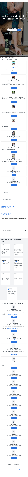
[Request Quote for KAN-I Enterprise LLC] (14, 368)
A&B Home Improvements (14, 348)
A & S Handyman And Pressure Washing (14, 108)
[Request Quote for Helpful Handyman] (14, 418)
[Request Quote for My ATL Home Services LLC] (14, 331)
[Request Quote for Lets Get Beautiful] (14, 438)
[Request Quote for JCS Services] (14, 458)
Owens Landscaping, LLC (14, 424)
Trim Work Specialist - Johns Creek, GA (18, 471)
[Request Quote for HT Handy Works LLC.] (14, 88)
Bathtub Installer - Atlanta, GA (17, 472)
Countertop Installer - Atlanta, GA (18, 470)
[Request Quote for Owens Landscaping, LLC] (14, 428)
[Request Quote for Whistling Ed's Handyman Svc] (14, 388)
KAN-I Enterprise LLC (14, 361)
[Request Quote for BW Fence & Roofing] (14, 102)
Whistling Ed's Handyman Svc (14, 384)
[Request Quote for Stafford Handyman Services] (14, 448)
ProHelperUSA (14, 135)
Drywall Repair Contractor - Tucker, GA (5, 473)
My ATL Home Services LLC (14, 323)
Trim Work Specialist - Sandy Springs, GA (5, 468)
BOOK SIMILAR (14, 460)
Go (19, 30)
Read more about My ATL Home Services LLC (12, 328)
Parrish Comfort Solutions (14, 374)
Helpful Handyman (14, 414)
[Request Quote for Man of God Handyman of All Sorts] (14, 398)
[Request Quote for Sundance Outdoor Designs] (14, 73)
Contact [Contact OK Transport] (14, 174)
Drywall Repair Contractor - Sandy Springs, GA (6, 467)
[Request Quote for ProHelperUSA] (14, 140)
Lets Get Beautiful (14, 434)
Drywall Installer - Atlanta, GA (4, 470)
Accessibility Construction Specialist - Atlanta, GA (6, 471)
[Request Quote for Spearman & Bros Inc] (14, 317)
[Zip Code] (12, 30)
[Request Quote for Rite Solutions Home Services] (14, 129)
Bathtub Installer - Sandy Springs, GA (18, 469)
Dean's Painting (14, 146)
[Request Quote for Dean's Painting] (14, 152)
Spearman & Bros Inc (14, 309)
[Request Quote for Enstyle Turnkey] (14, 164)
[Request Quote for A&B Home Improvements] (14, 354)
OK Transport (14, 170)
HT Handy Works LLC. (14, 79)
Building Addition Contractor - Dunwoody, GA (19, 467)
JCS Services (14, 454)
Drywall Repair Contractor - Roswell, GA (5, 469)
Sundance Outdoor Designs (14, 65)
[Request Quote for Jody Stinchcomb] (14, 408)
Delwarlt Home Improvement (14, 181)
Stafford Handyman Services (14, 444)
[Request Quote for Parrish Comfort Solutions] (14, 378)
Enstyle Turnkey (14, 158)
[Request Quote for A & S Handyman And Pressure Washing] (14, 116)
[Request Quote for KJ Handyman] (14, 342)
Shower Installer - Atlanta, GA (4, 472)
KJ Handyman (14, 337)
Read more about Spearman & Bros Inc (12, 314)
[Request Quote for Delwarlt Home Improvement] (14, 185)
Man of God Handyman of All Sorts (14, 394)
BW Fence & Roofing (14, 94)
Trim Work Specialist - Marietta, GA (18, 468)
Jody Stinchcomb (14, 404)
